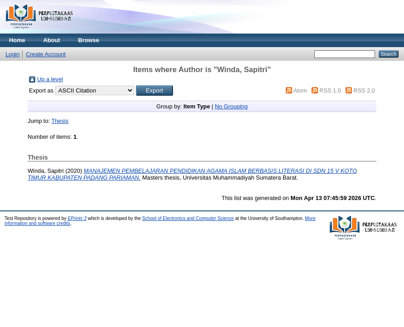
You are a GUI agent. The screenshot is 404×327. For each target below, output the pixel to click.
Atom (300, 90)
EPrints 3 (77, 218)
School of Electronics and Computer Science (188, 218)
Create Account (46, 54)
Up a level (50, 79)
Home (17, 40)
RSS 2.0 (364, 90)
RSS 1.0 (330, 90)
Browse (88, 40)
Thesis (59, 120)
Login (12, 54)
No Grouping (231, 106)
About (51, 40)
